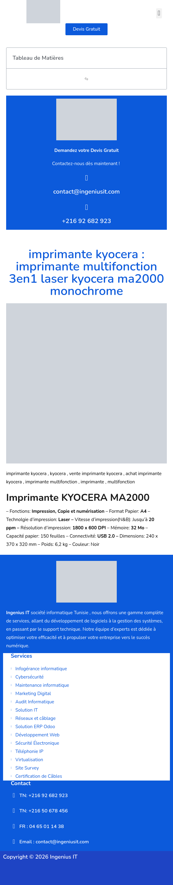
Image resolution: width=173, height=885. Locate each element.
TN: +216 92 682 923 (43, 795)
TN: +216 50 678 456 (43, 810)
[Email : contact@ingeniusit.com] (14, 841)
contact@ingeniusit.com (86, 191)
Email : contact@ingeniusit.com (54, 841)
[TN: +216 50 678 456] (14, 810)
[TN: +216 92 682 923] (14, 795)
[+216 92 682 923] (86, 207)
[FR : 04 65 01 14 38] (14, 826)
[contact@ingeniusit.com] (86, 178)
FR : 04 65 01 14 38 (41, 826)
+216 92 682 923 (86, 221)
